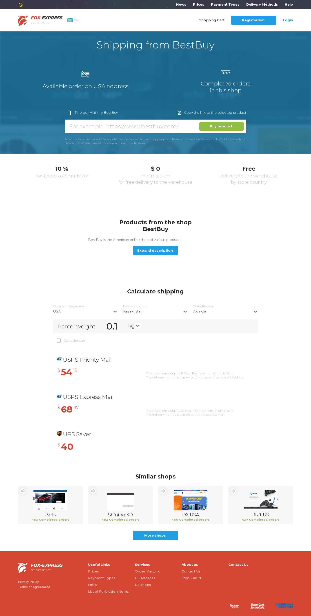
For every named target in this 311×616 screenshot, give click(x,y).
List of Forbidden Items (108, 591)
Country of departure (68, 306)
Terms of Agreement (34, 587)
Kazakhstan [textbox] (132, 311)
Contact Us (191, 571)
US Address (145, 578)
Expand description (155, 250)
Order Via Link (147, 571)
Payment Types (225, 4)
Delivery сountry (135, 306)
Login (288, 20)
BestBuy (111, 112)
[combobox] (85, 311)
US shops (143, 585)
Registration (253, 20)
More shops (155, 535)
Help (289, 4)
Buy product (221, 126)
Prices (198, 4)
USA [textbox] (57, 311)
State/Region (203, 306)
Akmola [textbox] (199, 311)
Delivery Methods (262, 4)
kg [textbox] (131, 325)
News (181, 4)
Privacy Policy (28, 581)
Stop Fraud (191, 578)
